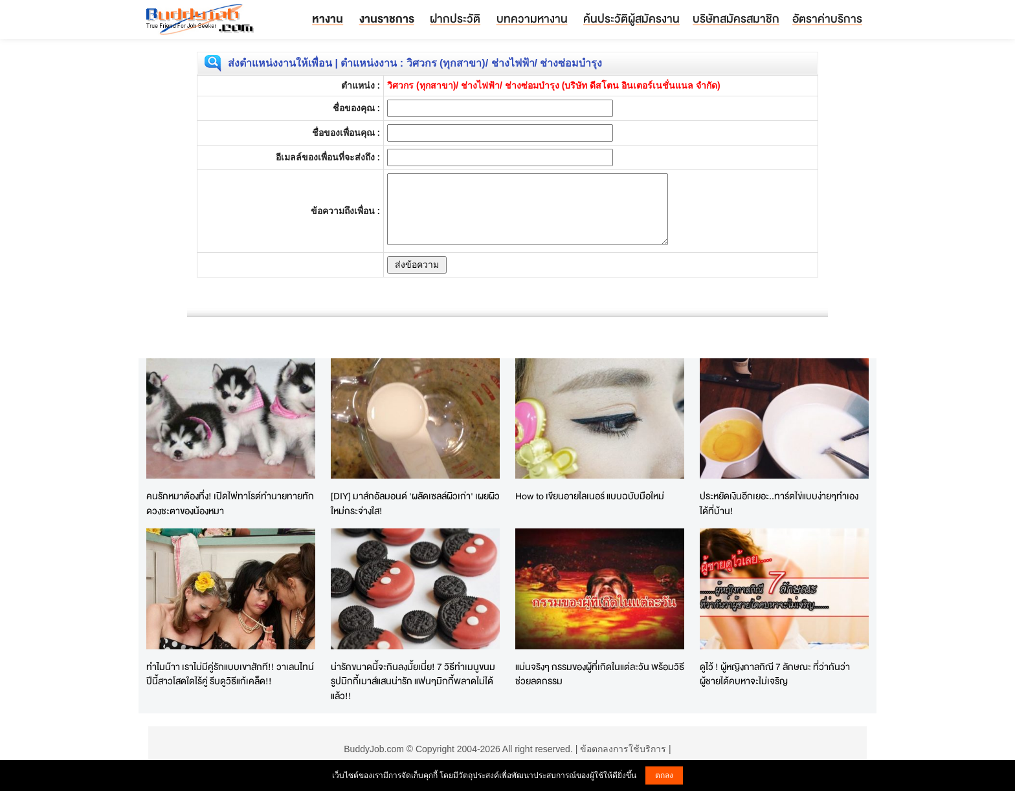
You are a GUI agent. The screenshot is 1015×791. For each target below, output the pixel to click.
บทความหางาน (532, 18)
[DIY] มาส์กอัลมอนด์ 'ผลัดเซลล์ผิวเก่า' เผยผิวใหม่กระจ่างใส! (415, 503)
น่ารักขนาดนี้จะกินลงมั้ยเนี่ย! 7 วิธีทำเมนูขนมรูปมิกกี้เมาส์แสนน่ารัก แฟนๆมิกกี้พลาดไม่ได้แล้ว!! (413, 681)
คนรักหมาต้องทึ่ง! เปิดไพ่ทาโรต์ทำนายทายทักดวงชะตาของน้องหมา (230, 503)
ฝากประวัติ (455, 18)
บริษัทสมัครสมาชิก (736, 18)
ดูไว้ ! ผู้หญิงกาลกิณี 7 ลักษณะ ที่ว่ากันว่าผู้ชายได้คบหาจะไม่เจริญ (775, 674)
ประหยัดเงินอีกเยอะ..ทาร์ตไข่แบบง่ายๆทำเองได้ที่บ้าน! (779, 503)
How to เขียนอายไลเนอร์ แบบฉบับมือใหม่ (589, 495)
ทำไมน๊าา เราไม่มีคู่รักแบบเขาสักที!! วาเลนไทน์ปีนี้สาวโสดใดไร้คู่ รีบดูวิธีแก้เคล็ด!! (230, 674)
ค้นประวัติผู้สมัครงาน (631, 18)
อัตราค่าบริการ (827, 18)
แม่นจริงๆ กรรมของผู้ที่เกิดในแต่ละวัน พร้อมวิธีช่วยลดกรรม (599, 674)
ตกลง (664, 775)
